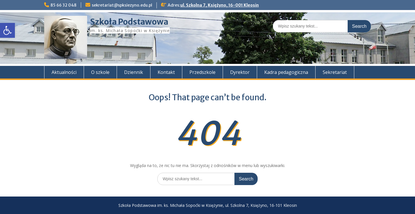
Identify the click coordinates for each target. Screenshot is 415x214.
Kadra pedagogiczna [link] (286, 72)
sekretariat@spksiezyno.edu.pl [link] (122, 5)
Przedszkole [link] (202, 72)
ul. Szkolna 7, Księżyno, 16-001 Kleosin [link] (219, 5)
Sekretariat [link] (335, 72)
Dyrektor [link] (240, 72)
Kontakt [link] (166, 72)
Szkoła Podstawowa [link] (129, 22)
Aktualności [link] (64, 72)
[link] (7, 30)
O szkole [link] (100, 72)
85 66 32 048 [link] (63, 5)
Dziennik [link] (133, 72)
